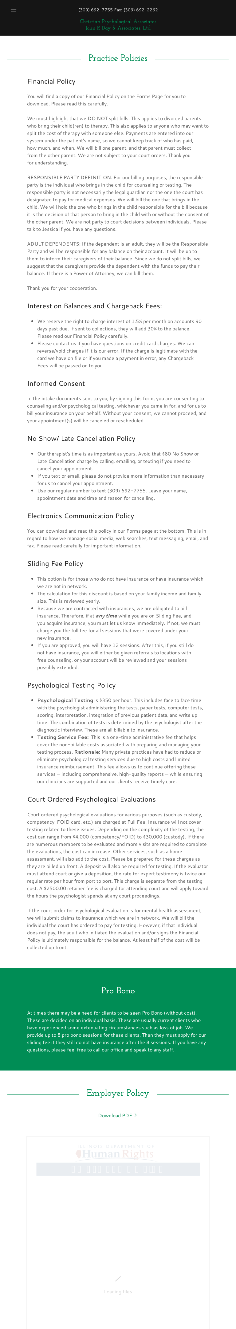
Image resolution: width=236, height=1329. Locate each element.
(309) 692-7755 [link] (95, 10)
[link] (118, 27)
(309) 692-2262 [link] (141, 10)
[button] (24, 10)
